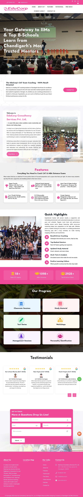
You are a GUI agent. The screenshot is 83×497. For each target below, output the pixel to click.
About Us (41, 7)
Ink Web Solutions (73, 495)
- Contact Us (45, 485)
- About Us (45, 468)
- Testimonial (45, 473)
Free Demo (69, 7)
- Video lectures (46, 479)
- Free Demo (45, 476)
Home (34, 7)
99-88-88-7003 (11, 2)
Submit (18, 440)
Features (50, 7)
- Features (45, 470)
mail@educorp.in (24, 2)
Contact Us (51, 11)
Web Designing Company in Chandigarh (57, 495)
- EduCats (45, 482)
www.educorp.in (62, 480)
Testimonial (59, 7)
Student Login (39, 11)
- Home (44, 465)
